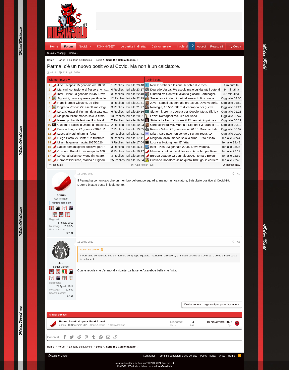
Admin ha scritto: (90, 249)
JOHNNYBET (105, 46)
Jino (61, 263)
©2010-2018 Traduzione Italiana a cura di (144, 366)
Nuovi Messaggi (56, 52)
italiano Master (58, 355)
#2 (238, 241)
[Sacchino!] (61, 214)
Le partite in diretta (133, 46)
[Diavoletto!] (51, 208)
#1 (238, 173)
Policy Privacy (208, 355)
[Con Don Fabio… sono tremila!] (71, 208)
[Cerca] (234, 46)
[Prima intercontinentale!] (67, 214)
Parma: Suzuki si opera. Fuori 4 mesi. (82, 321)
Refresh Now (231, 164)
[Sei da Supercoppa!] (55, 214)
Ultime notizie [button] (58, 79)
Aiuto (222, 355)
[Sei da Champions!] (64, 208)
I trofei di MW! (186, 46)
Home (54, 46)
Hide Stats (56, 164)
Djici (230, 325)
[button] (90, 46)
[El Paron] (58, 208)
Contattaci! (149, 355)
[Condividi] (233, 173)
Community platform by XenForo (144, 363)
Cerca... (73, 52)
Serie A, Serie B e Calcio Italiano (107, 325)
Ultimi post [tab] (154, 79)
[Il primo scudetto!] (64, 271)
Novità (83, 46)
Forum (68, 46)
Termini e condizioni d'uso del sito (177, 355)
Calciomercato (161, 46)
